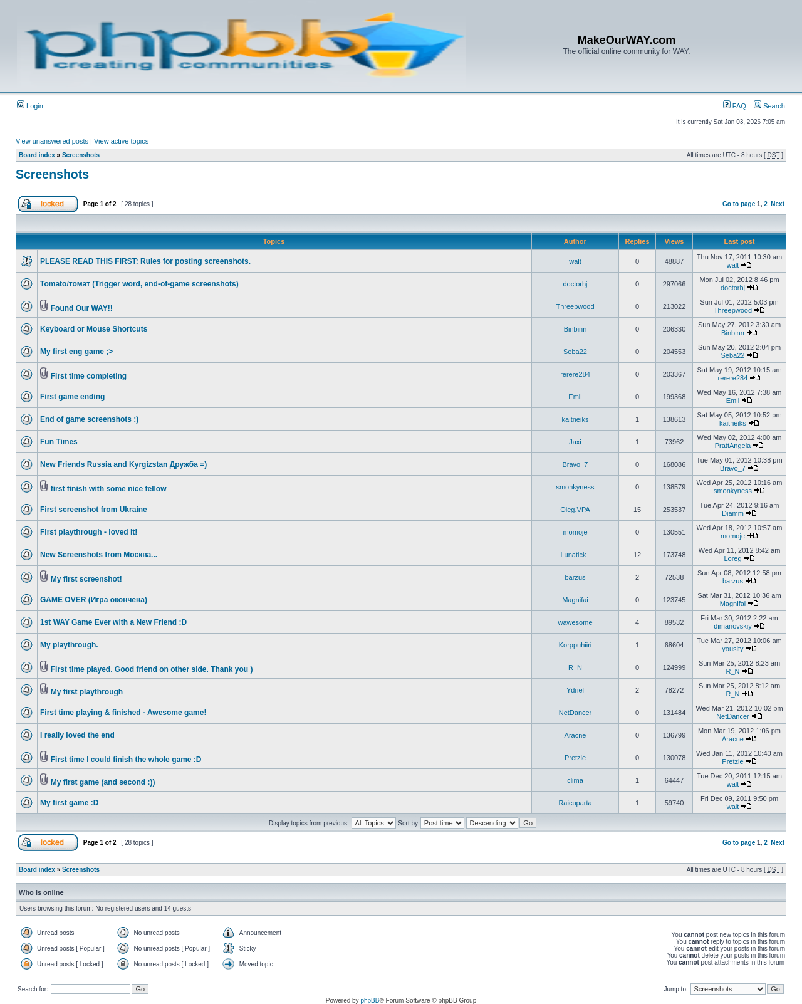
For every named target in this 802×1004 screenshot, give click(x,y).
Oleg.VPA (575, 509)
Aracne (575, 735)
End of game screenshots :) (89, 419)
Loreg (732, 558)
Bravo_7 (575, 464)
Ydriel (575, 690)
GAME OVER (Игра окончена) (93, 599)
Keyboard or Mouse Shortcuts (93, 329)
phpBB (369, 1000)
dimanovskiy (733, 626)
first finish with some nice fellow (109, 488)
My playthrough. (69, 645)
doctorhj (575, 284)
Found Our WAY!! (82, 308)
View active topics (121, 141)
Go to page (738, 204)
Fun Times (59, 441)
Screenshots (81, 155)
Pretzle (575, 757)
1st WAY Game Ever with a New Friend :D (113, 622)
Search (769, 106)
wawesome (575, 622)
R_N (575, 667)
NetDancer (575, 712)
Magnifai (575, 600)
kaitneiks (575, 419)
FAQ (734, 106)
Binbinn (575, 329)
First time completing (89, 376)
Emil (574, 396)
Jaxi (575, 442)
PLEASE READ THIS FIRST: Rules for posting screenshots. (145, 261)
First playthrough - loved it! (88, 532)
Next (777, 204)
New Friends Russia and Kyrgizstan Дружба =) (123, 464)
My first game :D (69, 802)
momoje (575, 532)
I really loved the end (77, 735)
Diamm (733, 513)
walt (575, 261)
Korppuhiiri (575, 645)
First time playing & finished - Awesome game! (123, 712)
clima (575, 780)
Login (30, 106)
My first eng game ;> (76, 351)
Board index (37, 155)
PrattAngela (733, 445)
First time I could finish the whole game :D (126, 759)
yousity (732, 648)
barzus (575, 577)
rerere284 (575, 374)
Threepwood (575, 306)
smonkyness (575, 487)
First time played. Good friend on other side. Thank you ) (152, 669)
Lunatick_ (575, 554)
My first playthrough (87, 692)
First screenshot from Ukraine (93, 509)
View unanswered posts (52, 141)
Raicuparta (574, 803)
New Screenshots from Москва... (98, 554)
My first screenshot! (86, 579)
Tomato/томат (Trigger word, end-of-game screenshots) (139, 284)
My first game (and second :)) (103, 782)
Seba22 (575, 351)
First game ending (72, 396)
